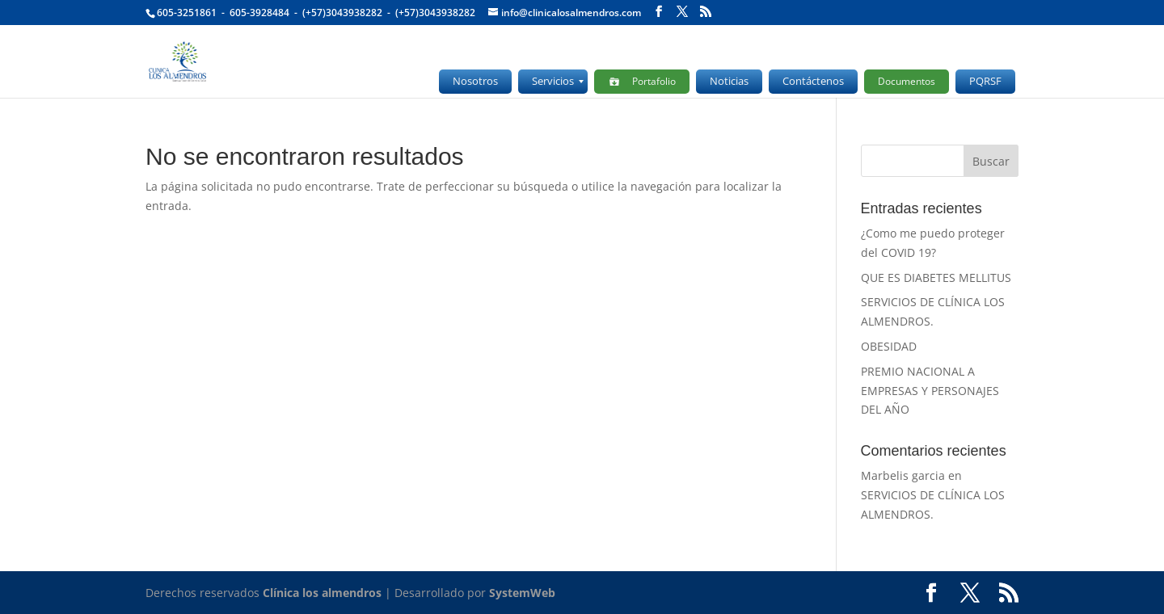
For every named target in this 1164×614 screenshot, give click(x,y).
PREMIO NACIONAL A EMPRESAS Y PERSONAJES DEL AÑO (930, 391)
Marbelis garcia (903, 475)
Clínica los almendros (322, 592)
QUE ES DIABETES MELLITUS (936, 277)
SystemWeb (522, 592)
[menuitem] (475, 81)
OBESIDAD (889, 346)
